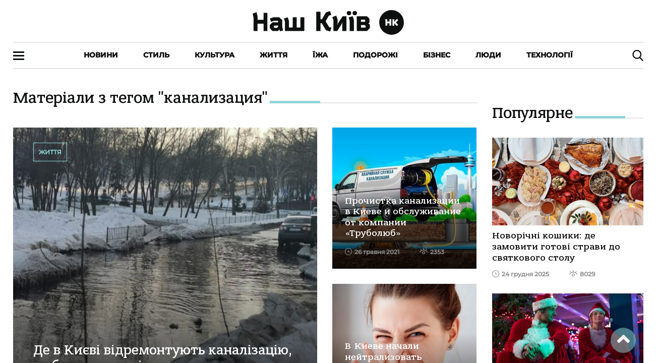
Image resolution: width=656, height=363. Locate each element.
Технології (549, 54)
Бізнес (436, 54)
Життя (273, 54)
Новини (101, 54)
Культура (214, 54)
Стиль (156, 54)
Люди (488, 54)
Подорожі (375, 54)
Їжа (320, 54)
